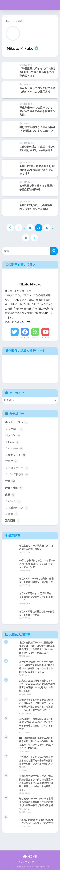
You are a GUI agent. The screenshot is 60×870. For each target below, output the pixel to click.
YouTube (45, 337)
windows (15, 449)
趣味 (10, 495)
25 (30, 227)
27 (47, 227)
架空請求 (15, 429)
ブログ (11, 461)
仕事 (10, 481)
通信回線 (12, 521)
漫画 (13, 514)
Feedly (35, 337)
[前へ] (10, 227)
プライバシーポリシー (30, 862)
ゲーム (14, 502)
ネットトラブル (16, 422)
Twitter (14, 337)
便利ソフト (17, 455)
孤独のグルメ (18, 508)
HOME (30, 856)
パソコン (12, 436)
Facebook (25, 337)
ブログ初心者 (18, 474)
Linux (13, 442)
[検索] (54, 251)
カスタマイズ (18, 468)
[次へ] (34, 237)
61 (25, 237)
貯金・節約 (14, 488)
